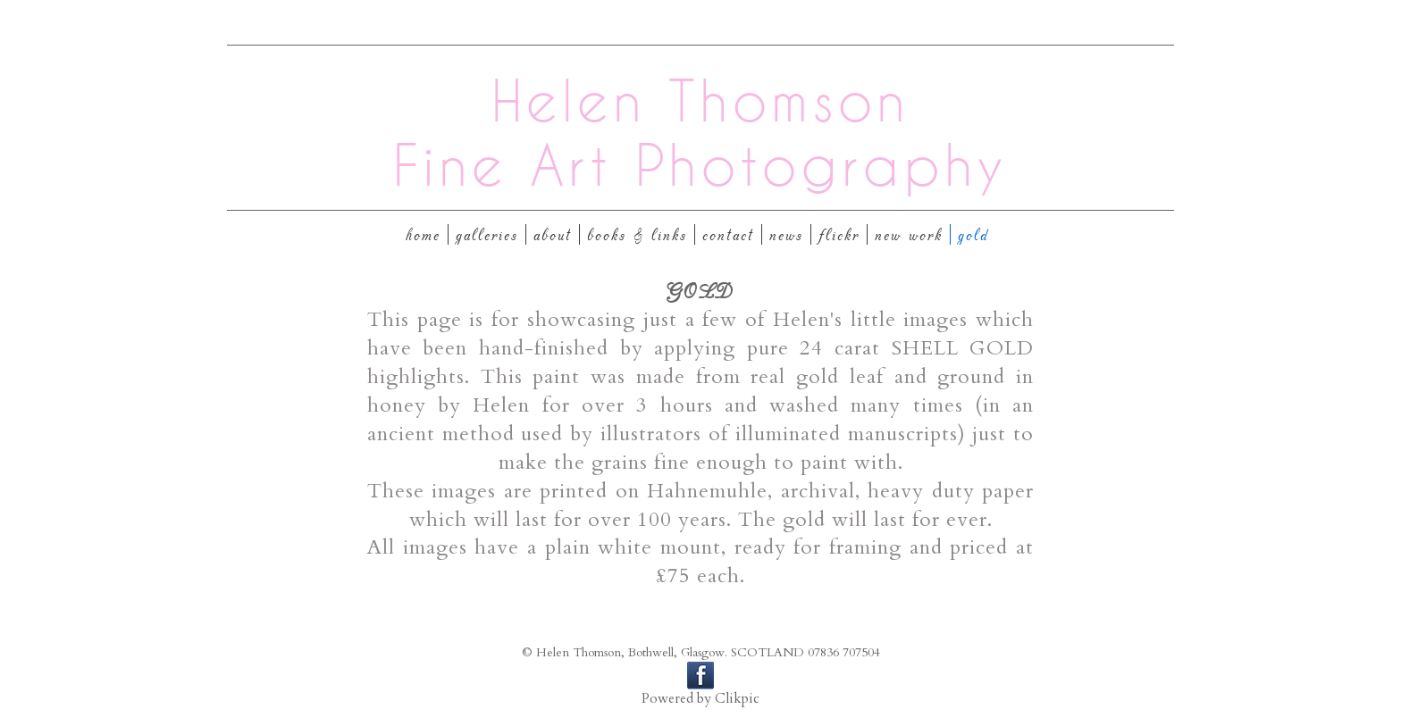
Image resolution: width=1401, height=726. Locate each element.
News (786, 234)
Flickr (839, 234)
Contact (728, 234)
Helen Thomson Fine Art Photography (700, 132)
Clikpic (737, 698)
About (552, 234)
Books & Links (637, 234)
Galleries (487, 234)
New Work (909, 234)
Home (423, 234)
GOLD (973, 234)
